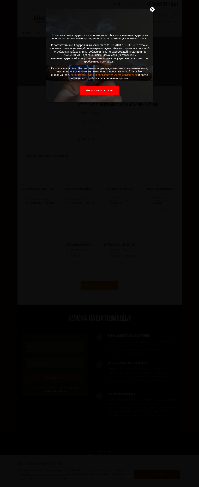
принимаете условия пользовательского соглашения (104, 74)
